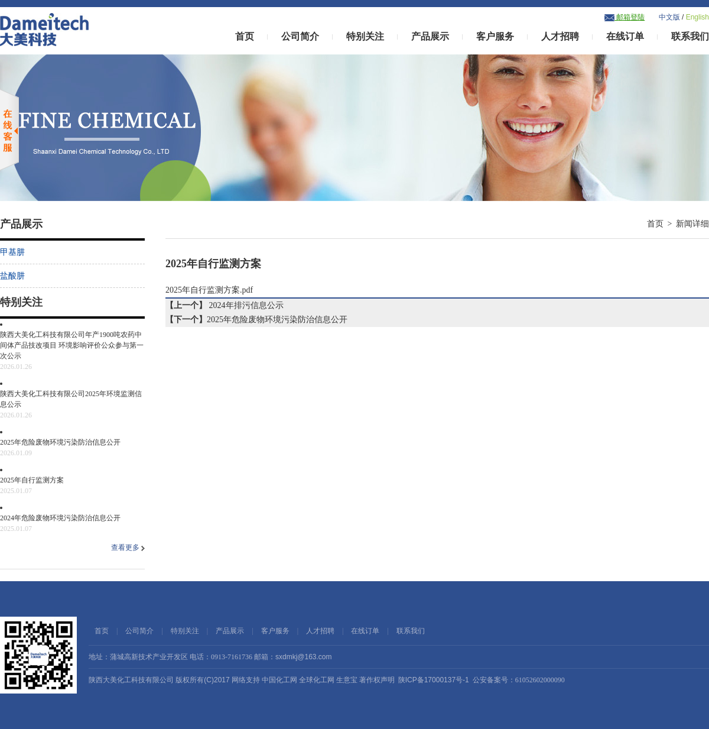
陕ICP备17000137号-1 (433, 680)
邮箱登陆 (624, 17)
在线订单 (625, 36)
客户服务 (495, 36)
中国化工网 (279, 680)
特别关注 (365, 36)
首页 (244, 36)
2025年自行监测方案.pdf (209, 290)
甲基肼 (12, 252)
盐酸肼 (12, 275)
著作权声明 (377, 680)
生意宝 (346, 680)
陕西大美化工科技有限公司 (131, 680)
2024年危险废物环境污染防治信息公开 (72, 524)
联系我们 (690, 36)
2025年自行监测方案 (72, 486)
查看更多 (128, 547)
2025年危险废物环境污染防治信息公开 (72, 448)
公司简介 (300, 36)
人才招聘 (560, 36)
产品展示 (430, 36)
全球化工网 (316, 680)
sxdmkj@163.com (303, 657)
